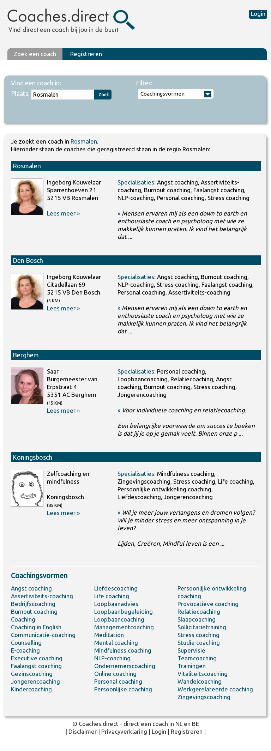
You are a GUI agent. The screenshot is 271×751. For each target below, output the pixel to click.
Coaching (23, 619)
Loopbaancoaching (119, 619)
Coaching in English (36, 627)
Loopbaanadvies (116, 603)
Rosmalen (84, 141)
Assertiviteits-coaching (42, 596)
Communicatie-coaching (43, 634)
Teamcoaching (197, 658)
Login (258, 13)
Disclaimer (82, 731)
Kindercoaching (31, 689)
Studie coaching (198, 642)
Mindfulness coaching (122, 650)
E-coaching (25, 650)
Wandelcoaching (199, 681)
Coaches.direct (99, 723)
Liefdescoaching (116, 588)
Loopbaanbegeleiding (123, 611)
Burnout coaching (34, 611)
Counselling (26, 642)
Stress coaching (198, 634)
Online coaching (115, 673)
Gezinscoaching (32, 673)
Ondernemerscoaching (124, 665)
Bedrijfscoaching (33, 603)
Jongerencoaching (35, 681)
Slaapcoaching (196, 619)
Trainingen (191, 665)
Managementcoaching (124, 627)
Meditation (109, 634)
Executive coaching (36, 658)
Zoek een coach (35, 53)
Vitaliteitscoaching (202, 673)
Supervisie (191, 650)
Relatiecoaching (198, 611)
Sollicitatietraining (201, 627)
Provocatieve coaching (208, 603)
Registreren (86, 53)
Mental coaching (116, 642)
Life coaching (111, 596)
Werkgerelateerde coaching (215, 689)
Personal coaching (118, 681)
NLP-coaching (112, 658)
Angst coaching (31, 588)
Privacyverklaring (124, 731)
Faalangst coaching (36, 665)
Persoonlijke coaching (123, 689)
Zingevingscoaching (203, 697)
